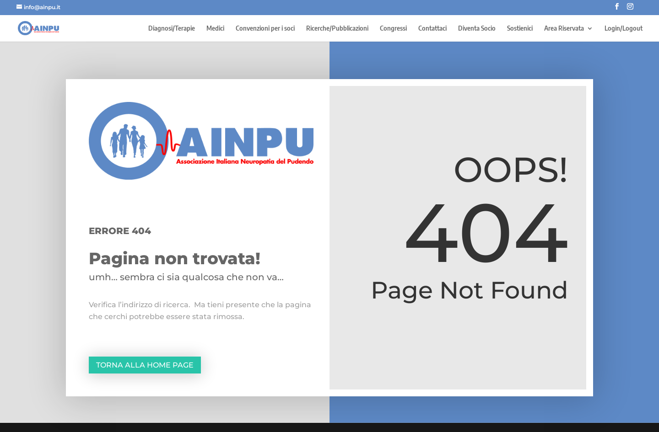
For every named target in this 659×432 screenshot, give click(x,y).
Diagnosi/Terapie (171, 28)
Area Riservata (564, 28)
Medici (215, 28)
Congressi (393, 28)
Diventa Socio (477, 28)
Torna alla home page (145, 365)
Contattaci (432, 28)
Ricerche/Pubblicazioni (337, 28)
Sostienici (520, 28)
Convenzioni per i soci (265, 28)
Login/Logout (624, 28)
